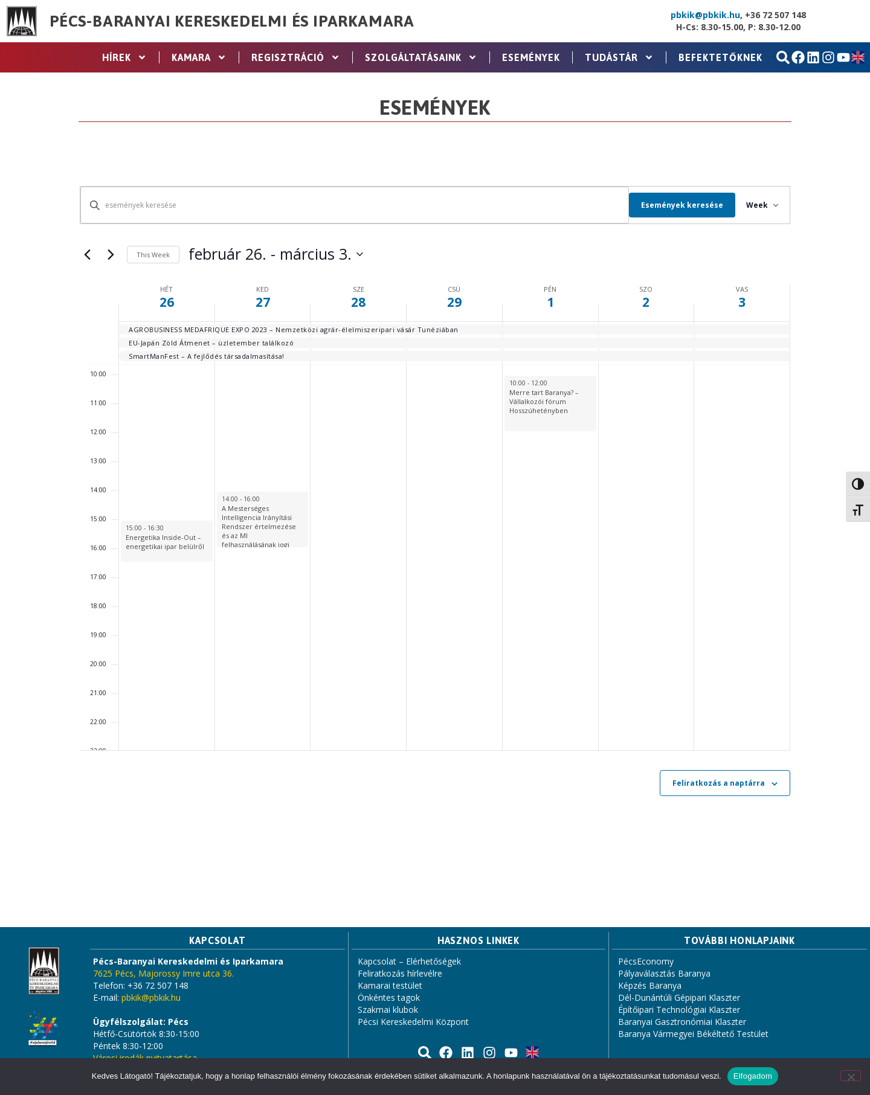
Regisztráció (295, 57)
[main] (435, 520)
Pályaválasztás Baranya (664, 973)
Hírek (124, 57)
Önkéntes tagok (389, 997)
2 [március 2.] (645, 302)
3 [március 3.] (742, 302)
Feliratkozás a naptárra (718, 783)
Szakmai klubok (388, 1009)
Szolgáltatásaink (421, 57)
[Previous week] (87, 254)
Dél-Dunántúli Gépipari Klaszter (679, 997)
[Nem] (850, 1075)
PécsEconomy (646, 961)
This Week (153, 254)
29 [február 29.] (454, 302)
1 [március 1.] (550, 302)
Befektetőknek (720, 57)
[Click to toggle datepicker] (275, 254)
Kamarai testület (390, 985)
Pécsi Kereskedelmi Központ (413, 1021)
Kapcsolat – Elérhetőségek (409, 961)
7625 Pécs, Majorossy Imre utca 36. (163, 973)
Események (531, 57)
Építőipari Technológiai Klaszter (679, 1009)
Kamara (199, 57)
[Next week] (110, 254)
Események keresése (675, 205)
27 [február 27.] (263, 302)
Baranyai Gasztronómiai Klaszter (682, 1021)
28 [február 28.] (358, 302)
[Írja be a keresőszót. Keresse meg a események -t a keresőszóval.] (351, 205)
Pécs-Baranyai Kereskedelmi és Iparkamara (232, 21)
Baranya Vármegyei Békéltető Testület (693, 1033)
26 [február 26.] (167, 302)
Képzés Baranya (650, 985)
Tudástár (619, 57)
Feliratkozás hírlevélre (400, 973)
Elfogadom (752, 1076)
